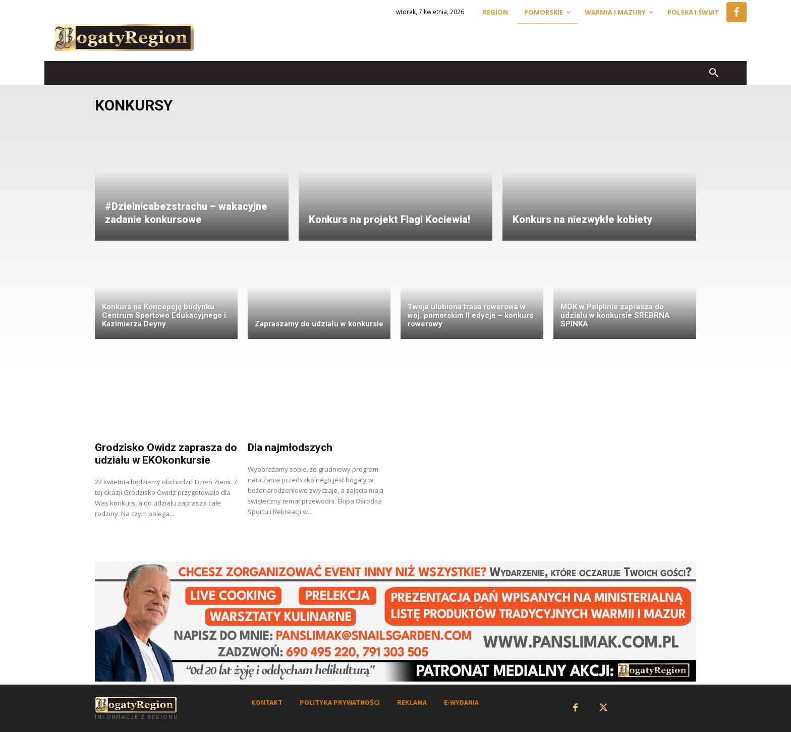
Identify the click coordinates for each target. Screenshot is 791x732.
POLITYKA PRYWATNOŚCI (340, 702)
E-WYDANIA (461, 702)
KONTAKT (266, 702)
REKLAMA (412, 702)
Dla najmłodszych (290, 447)
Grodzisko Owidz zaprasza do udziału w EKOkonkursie (166, 453)
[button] (714, 73)
